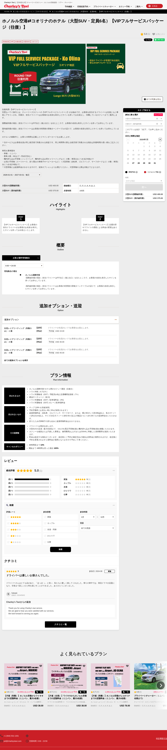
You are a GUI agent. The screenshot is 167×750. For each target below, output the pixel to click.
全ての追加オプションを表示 (16, 360)
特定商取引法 (161, 738)
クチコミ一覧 (60, 624)
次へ (144, 187)
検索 (60, 505)
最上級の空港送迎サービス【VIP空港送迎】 (31, 11)
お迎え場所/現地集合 (21, 258)
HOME (7, 11)
